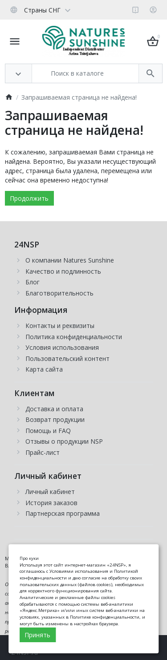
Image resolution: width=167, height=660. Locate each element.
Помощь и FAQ (48, 430)
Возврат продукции (55, 419)
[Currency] (76, 9)
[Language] (40, 9)
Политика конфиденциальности (73, 336)
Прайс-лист (42, 452)
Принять (37, 635)
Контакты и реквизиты (59, 325)
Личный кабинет (50, 491)
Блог (32, 282)
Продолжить (29, 198)
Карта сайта (44, 369)
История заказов (51, 502)
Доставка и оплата (54, 409)
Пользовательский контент (67, 358)
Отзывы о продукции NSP (64, 441)
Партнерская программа (62, 513)
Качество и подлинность (63, 271)
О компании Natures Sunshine (69, 260)
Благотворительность (59, 293)
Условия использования (62, 347)
